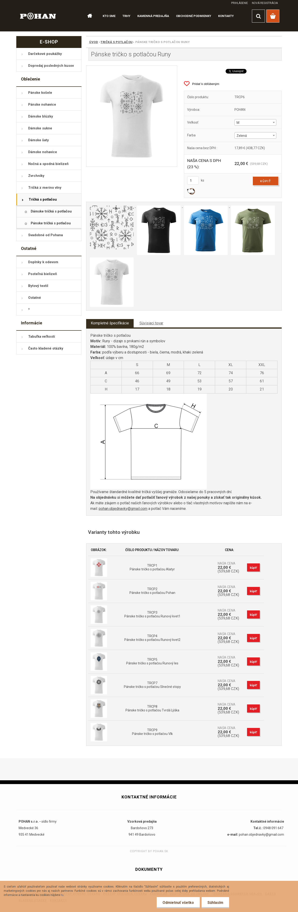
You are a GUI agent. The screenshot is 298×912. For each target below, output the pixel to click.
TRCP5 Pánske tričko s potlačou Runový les (152, 661)
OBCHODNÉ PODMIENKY (193, 16)
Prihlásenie (239, 3)
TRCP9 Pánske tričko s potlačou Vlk (152, 732)
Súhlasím (215, 902)
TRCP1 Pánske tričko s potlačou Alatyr (152, 567)
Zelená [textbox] (242, 136)
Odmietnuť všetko (178, 902)
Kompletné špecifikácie (110, 323)
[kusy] (193, 180)
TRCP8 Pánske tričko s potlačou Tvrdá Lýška (152, 708)
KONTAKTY (226, 16)
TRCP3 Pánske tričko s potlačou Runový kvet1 (152, 614)
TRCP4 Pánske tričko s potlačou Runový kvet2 (152, 638)
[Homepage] (87, 16)
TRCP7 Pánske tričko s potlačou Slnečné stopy (152, 685)
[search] (258, 16)
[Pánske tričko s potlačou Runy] (131, 116)
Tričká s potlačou (117, 42)
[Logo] (38, 15)
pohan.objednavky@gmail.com (123, 508)
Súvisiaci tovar (151, 323)
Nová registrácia (265, 3)
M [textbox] (238, 123)
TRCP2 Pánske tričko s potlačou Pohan (152, 591)
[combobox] (255, 122)
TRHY (126, 16)
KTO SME (109, 16)
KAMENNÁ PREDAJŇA (153, 16)
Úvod (93, 42)
